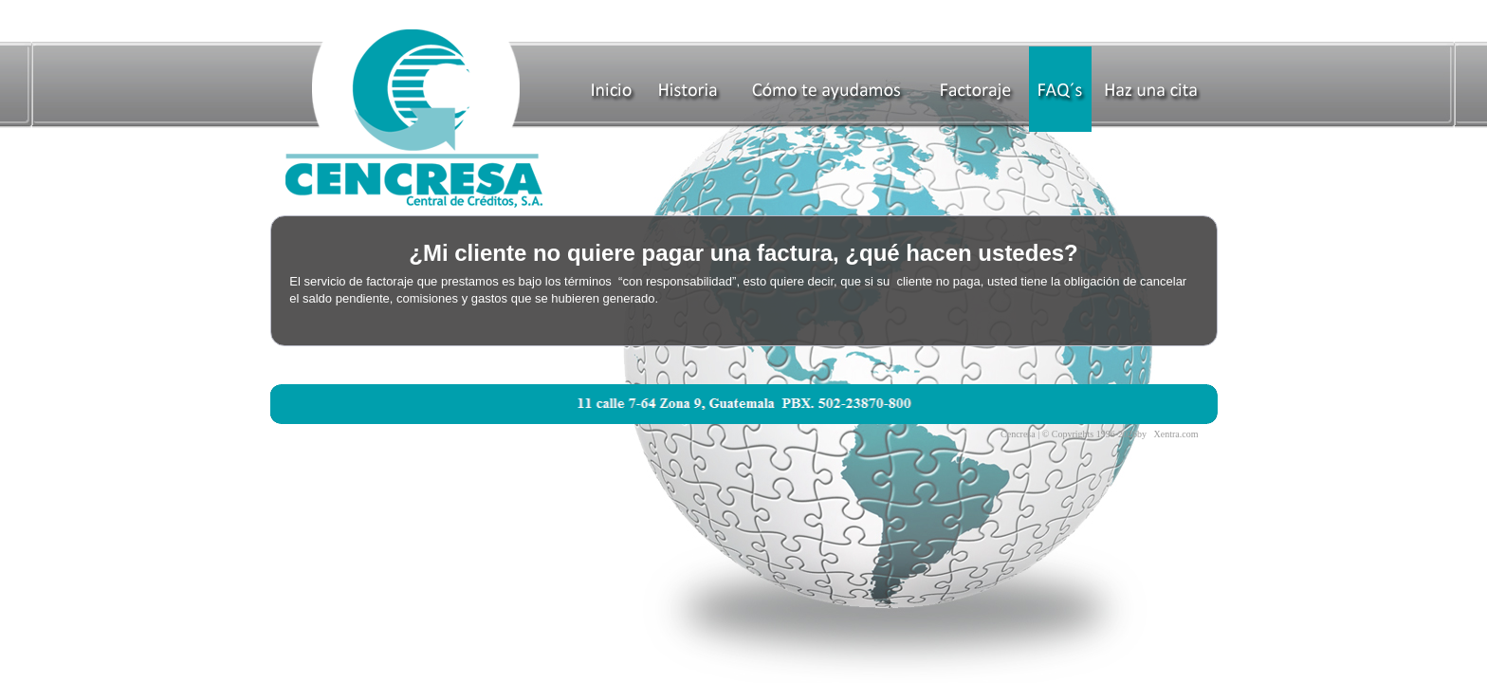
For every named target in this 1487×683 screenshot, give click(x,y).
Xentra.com (1176, 434)
